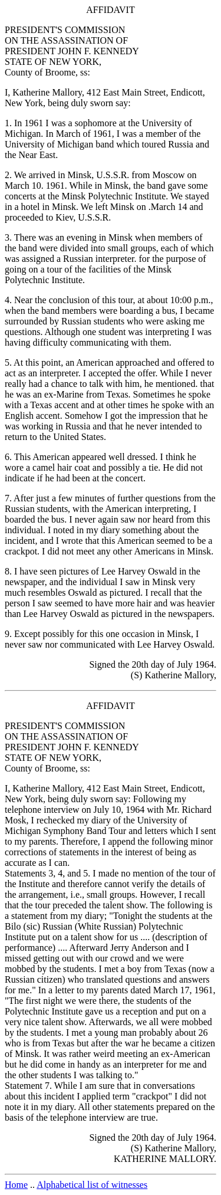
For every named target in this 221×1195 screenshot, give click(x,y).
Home (16, 1185)
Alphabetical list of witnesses (92, 1185)
